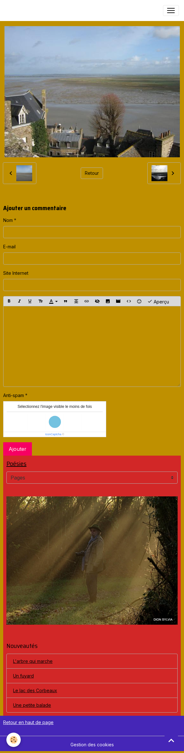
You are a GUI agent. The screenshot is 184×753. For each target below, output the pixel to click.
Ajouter (17, 449)
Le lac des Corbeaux (35, 690)
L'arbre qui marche (33, 661)
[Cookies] (13, 740)
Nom (8, 220)
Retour (92, 173)
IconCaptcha (53, 434)
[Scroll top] (171, 740)
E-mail (9, 246)
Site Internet (15, 273)
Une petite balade (32, 705)
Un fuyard (23, 675)
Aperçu (158, 301)
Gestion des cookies (92, 744)
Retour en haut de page (28, 722)
